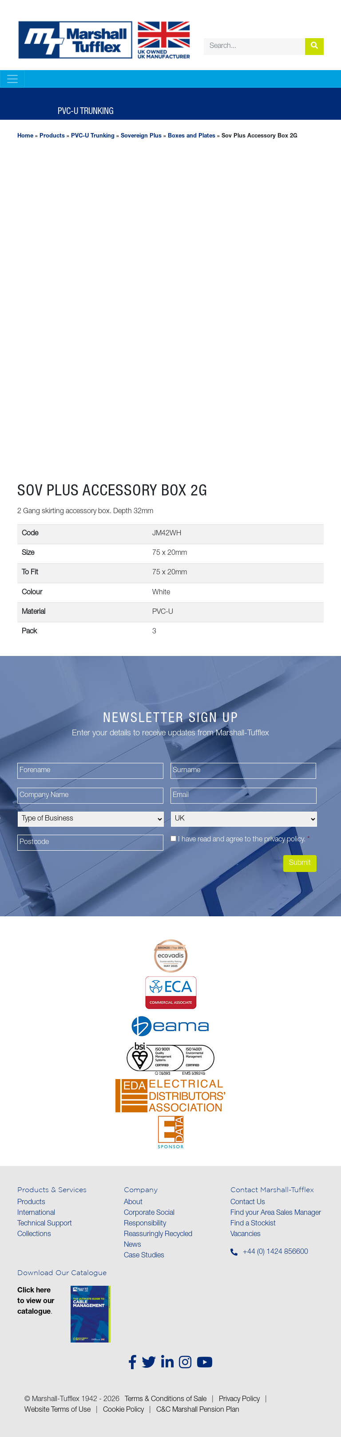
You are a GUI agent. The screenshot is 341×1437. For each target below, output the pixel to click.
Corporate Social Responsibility (149, 1219)
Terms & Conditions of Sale (165, 1399)
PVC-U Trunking (93, 136)
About (133, 1202)
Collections (34, 1234)
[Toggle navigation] (12, 79)
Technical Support (44, 1224)
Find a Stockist (253, 1224)
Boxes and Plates (191, 136)
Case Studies (144, 1256)
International (36, 1213)
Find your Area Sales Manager (275, 1213)
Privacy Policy (239, 1399)
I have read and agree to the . (244, 840)
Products (52, 136)
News (132, 1245)
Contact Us (247, 1202)
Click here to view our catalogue (35, 1302)
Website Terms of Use (57, 1410)
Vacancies (245, 1234)
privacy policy (284, 840)
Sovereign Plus (141, 136)
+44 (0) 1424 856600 (275, 1252)
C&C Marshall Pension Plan (197, 1410)
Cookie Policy (123, 1410)
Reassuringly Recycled (158, 1234)
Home (25, 136)
